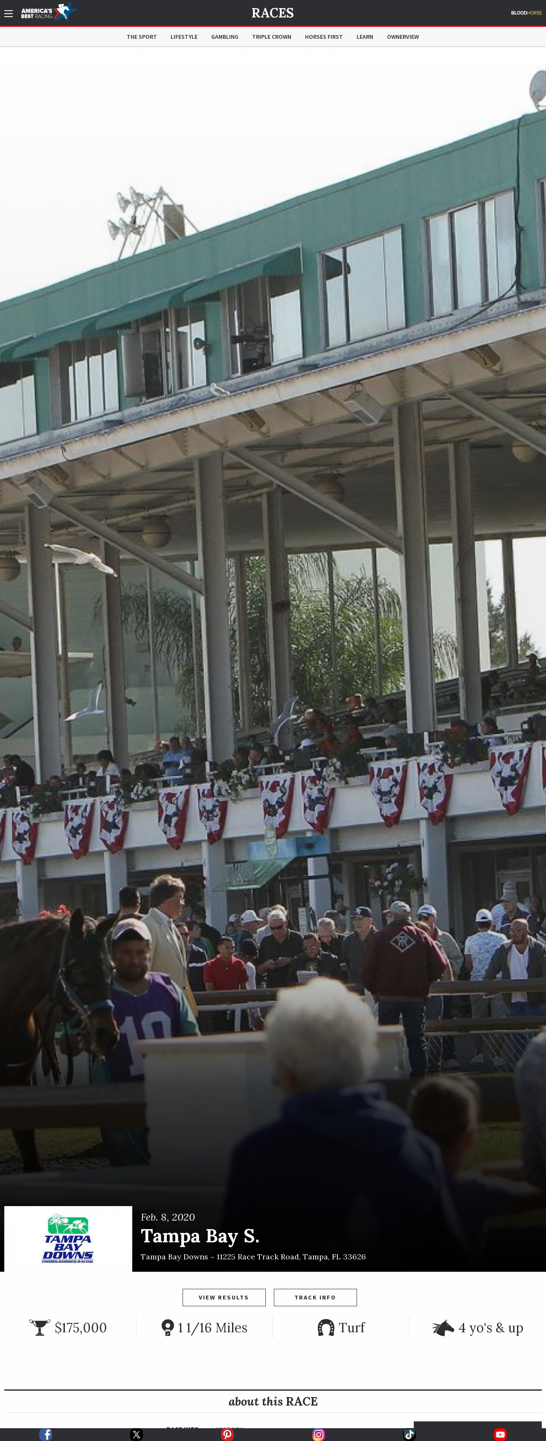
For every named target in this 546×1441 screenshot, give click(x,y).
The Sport (142, 37)
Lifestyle (184, 37)
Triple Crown (271, 37)
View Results (224, 1297)
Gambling (224, 37)
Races (273, 13)
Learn (365, 37)
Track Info (315, 1297)
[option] (273, 659)
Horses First (324, 37)
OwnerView (403, 37)
